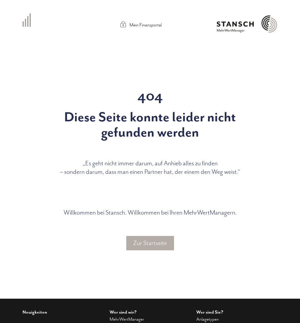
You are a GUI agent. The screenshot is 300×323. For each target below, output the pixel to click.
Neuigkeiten (35, 312)
